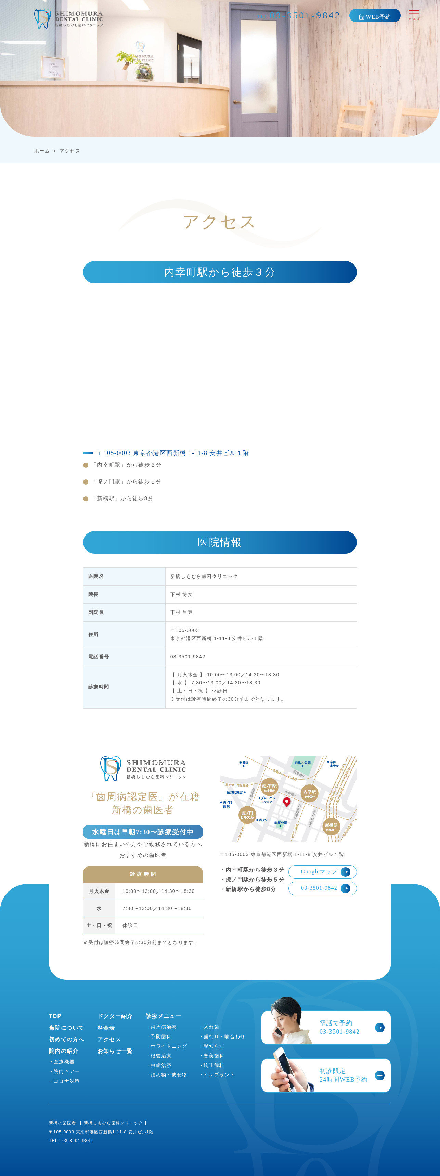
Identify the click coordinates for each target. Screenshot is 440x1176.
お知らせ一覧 (115, 1051)
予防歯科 (161, 1036)
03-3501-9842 (325, 888)
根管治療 (161, 1055)
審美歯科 (214, 1055)
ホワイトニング (169, 1046)
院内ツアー (67, 1071)
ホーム (42, 151)
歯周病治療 (164, 1027)
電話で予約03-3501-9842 (352, 1027)
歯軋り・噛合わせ (224, 1036)
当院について (67, 1028)
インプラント (219, 1075)
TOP (55, 1016)
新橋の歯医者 (62, 1123)
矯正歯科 (214, 1065)
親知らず (214, 1046)
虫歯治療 (161, 1065)
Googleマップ (325, 872)
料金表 (106, 1028)
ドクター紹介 (115, 1016)
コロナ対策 (67, 1081)
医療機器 (64, 1062)
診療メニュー (163, 1016)
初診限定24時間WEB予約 (352, 1075)
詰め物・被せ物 (169, 1075)
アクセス (70, 151)
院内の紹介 (63, 1051)
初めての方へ (67, 1039)
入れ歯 (211, 1027)
